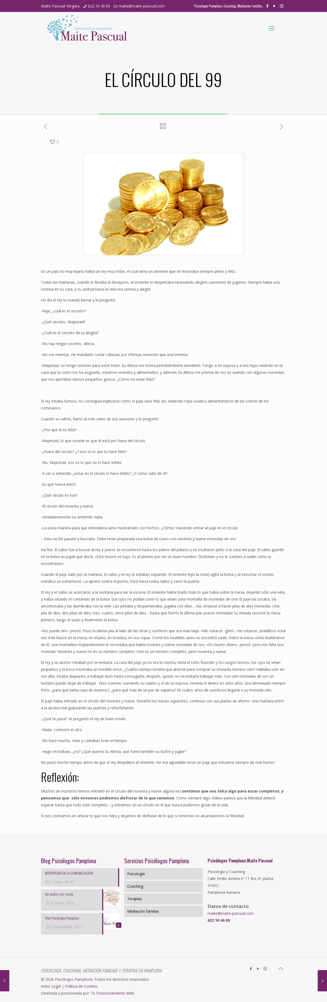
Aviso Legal (51, 986)
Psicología (136, 873)
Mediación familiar (143, 911)
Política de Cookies (81, 986)
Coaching (135, 886)
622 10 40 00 (99, 6)
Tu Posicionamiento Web (112, 993)
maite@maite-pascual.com (142, 6)
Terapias (134, 898)
